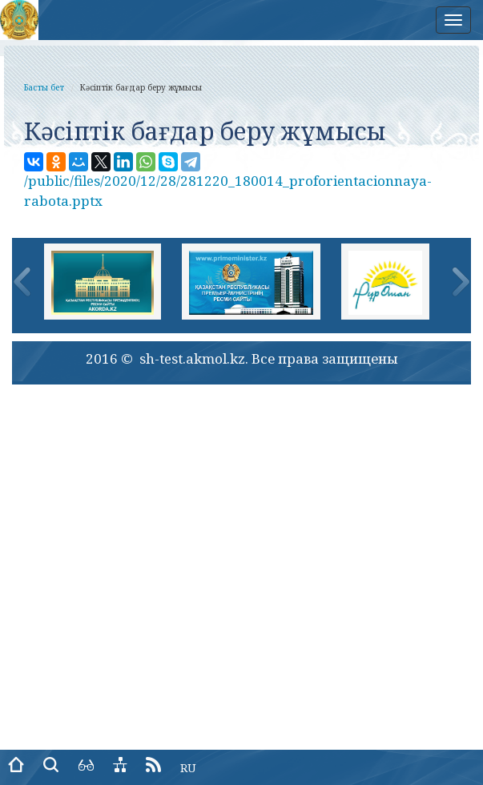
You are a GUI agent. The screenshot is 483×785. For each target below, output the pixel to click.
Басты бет (44, 87)
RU (188, 767)
